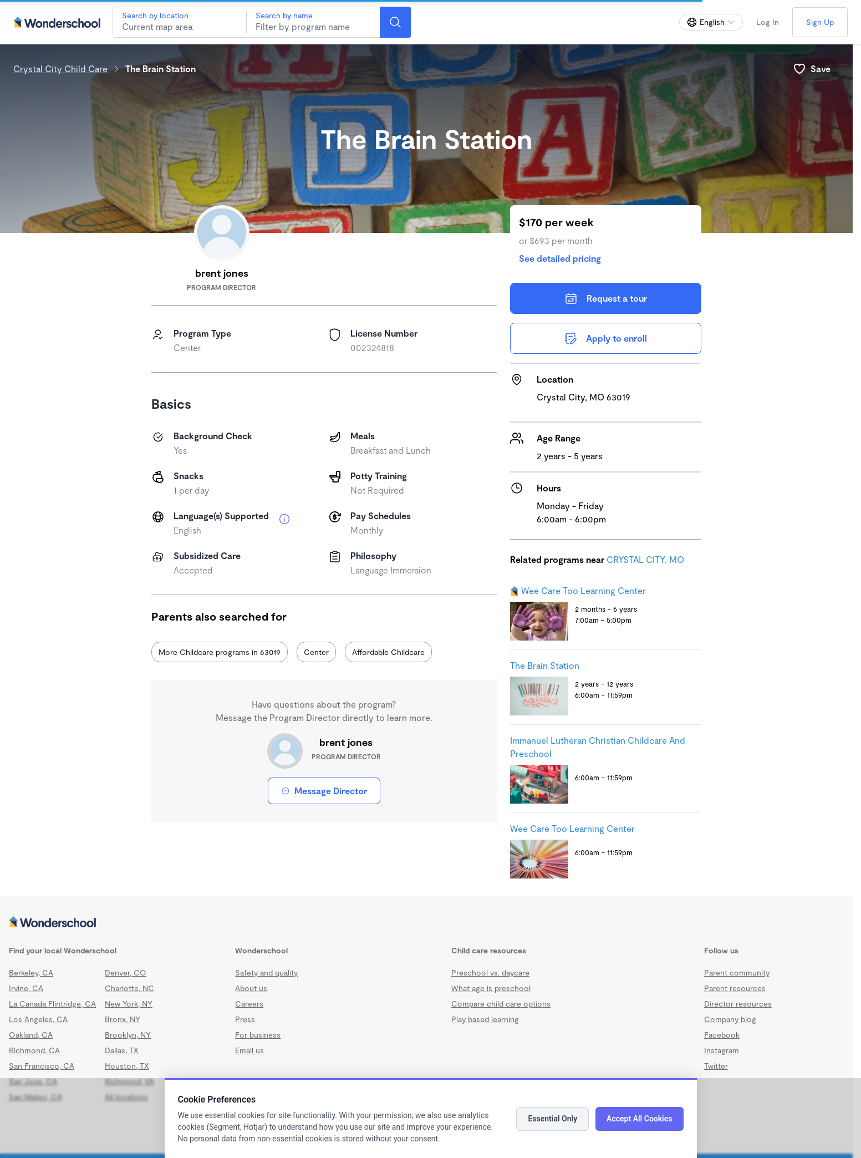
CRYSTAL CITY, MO (645, 559)
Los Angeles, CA (38, 1019)
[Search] (395, 22)
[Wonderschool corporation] (426, 922)
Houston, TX (127, 1065)
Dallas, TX (122, 1050)
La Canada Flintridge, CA (52, 1003)
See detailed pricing (560, 258)
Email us (249, 1050)
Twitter (716, 1065)
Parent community (737, 972)
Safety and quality (266, 972)
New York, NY (128, 1003)
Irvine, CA (26, 988)
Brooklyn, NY (128, 1034)
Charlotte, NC (129, 988)
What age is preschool (491, 988)
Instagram (721, 1050)
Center (316, 652)
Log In (767, 22)
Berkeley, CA (31, 972)
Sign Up (820, 22)
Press (245, 1019)
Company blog (730, 1019)
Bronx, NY (122, 1019)
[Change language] (711, 22)
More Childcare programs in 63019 (220, 652)
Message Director (324, 790)
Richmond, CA (34, 1050)
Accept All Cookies (639, 1118)
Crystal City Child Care (60, 68)
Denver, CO (125, 972)
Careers (249, 1003)
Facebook (722, 1034)
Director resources (738, 1003)
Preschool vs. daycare (490, 972)
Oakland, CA (31, 1034)
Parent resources (735, 988)
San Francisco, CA (41, 1065)
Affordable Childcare (388, 652)
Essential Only (552, 1118)
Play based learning (485, 1019)
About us (251, 988)
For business (258, 1034)
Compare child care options (501, 1003)
